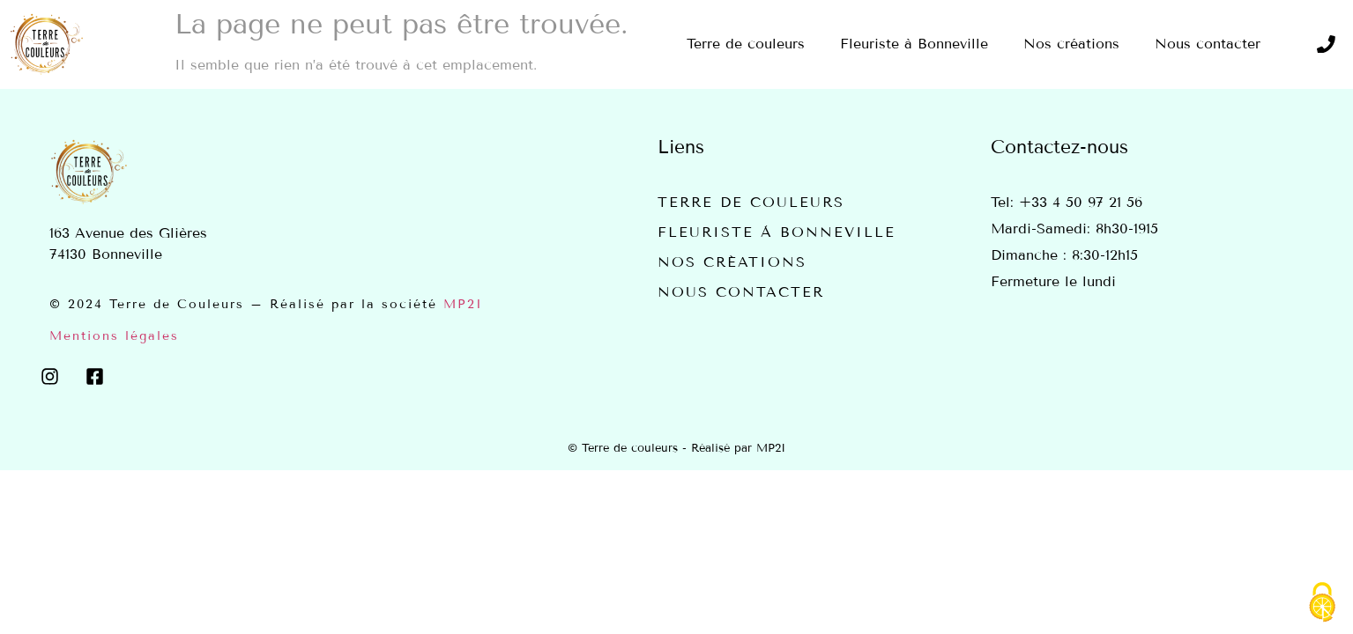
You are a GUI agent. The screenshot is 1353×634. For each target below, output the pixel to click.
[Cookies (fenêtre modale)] (1322, 603)
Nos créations (732, 262)
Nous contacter (741, 292)
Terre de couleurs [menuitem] (746, 43)
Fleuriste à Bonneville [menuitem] (914, 43)
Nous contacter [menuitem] (1207, 43)
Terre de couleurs (751, 202)
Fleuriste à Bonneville (777, 232)
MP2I (463, 304)
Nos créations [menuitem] (1071, 43)
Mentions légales (114, 335)
